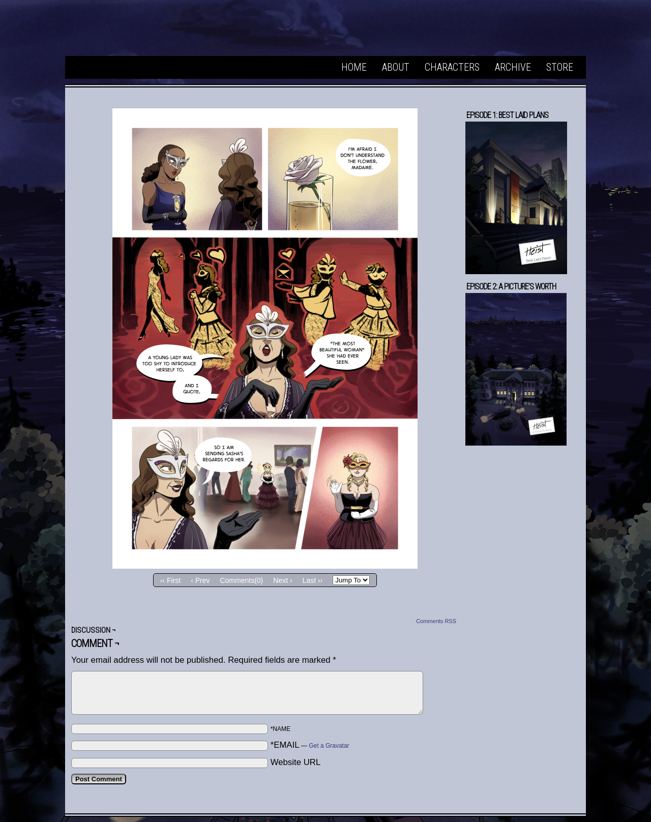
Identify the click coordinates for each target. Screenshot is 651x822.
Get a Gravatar (329, 745)
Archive (513, 67)
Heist (146, 30)
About (395, 67)
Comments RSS (436, 621)
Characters (452, 67)
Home (354, 67)
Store (559, 67)
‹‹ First (170, 580)
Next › (282, 580)
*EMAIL (310, 745)
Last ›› (313, 580)
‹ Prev (200, 580)
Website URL (296, 762)
